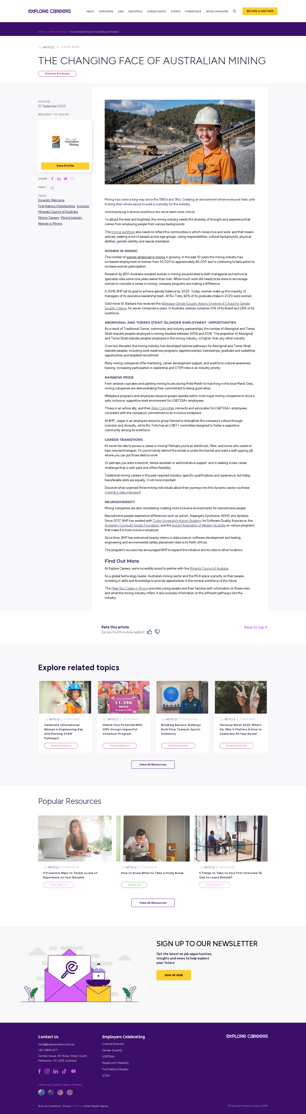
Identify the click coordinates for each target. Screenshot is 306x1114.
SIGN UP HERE (174, 975)
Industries (136, 12)
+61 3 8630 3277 (48, 1050)
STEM (106, 1075)
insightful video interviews (122, 492)
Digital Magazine (217, 12)
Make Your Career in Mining (129, 588)
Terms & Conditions (49, 1106)
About (91, 12)
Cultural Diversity (113, 1044)
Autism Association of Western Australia (198, 525)
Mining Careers (48, 218)
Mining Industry (71, 218)
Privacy (67, 1106)
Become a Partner (260, 12)
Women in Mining (50, 223)
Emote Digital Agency (95, 1106)
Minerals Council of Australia (58, 212)
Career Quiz (193, 12)
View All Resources (153, 764)
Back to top (256, 627)
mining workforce (123, 232)
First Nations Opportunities (56, 206)
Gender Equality (112, 1050)
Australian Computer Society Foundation (132, 525)
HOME (41, 32)
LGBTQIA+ (108, 1056)
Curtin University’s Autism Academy (177, 521)
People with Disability (115, 1063)
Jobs (121, 12)
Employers (106, 12)
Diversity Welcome (51, 200)
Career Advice (157, 12)
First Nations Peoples (115, 1069)
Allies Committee (162, 408)
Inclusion (83, 206)
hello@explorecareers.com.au (56, 1044)
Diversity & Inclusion (57, 73)
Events (176, 12)
